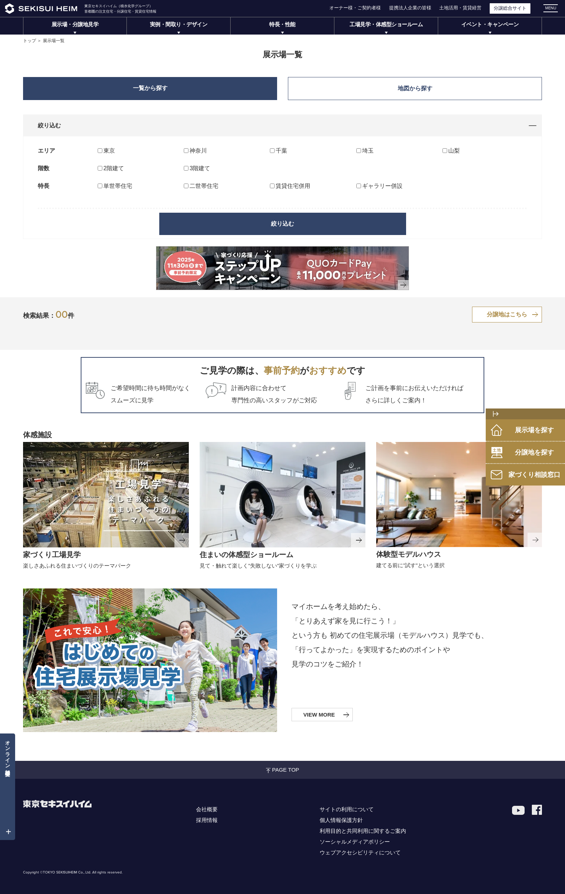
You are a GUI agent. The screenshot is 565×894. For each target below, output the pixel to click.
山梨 (454, 151)
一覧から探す (150, 88)
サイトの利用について (347, 809)
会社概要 (207, 809)
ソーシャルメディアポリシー (355, 842)
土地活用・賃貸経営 (460, 7)
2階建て (113, 168)
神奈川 (198, 151)
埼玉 (368, 151)
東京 (109, 151)
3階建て (200, 168)
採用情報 (207, 820)
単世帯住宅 (117, 186)
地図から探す (415, 88)
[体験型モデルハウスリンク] (459, 494)
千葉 (281, 151)
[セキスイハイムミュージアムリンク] (282, 494)
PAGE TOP (282, 769)
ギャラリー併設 (382, 186)
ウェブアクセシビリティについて (360, 852)
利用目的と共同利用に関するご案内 (363, 831)
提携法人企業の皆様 (410, 7)
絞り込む (282, 224)
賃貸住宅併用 (293, 186)
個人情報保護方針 (341, 820)
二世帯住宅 (204, 186)
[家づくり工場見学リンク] (106, 494)
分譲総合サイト (510, 8)
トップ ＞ (32, 40)
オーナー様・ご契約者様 (355, 7)
